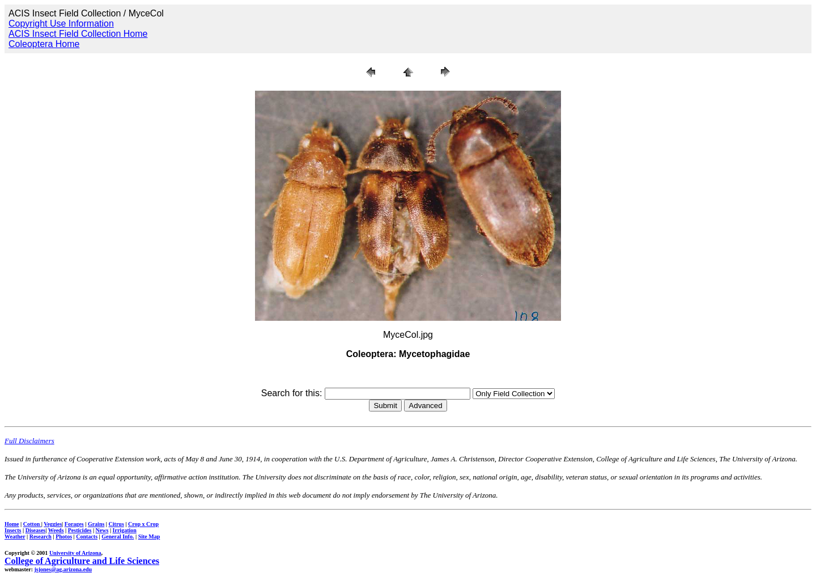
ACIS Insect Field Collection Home (77, 34)
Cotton (32, 524)
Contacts (86, 536)
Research (40, 536)
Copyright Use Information (61, 23)
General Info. (117, 536)
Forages (74, 524)
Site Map (149, 536)
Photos (64, 536)
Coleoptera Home (43, 44)
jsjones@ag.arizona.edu (63, 569)
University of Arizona (75, 553)
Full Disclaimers (29, 440)
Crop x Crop (143, 524)
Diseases (36, 530)
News (102, 530)
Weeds (56, 530)
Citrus (116, 524)
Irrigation (125, 530)
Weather (15, 536)
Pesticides (80, 530)
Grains (96, 524)
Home (12, 524)
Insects (13, 530)
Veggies (53, 524)
